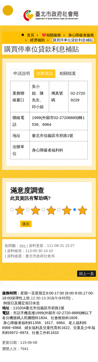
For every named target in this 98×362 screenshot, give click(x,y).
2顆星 (35, 210)
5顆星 (82, 210)
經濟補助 (37, 40)
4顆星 (67, 210)
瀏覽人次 (9, 349)
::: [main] (3, 30)
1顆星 (20, 210)
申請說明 (21, 73)
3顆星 (51, 210)
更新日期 (9, 342)
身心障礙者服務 (81, 35)
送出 (15, 224)
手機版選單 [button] (8, 10)
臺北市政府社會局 (50, 15)
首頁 (30, 35)
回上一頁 (86, 274)
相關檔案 (67, 73)
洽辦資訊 (44, 73)
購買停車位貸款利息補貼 (73, 40)
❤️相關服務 (51, 35)
